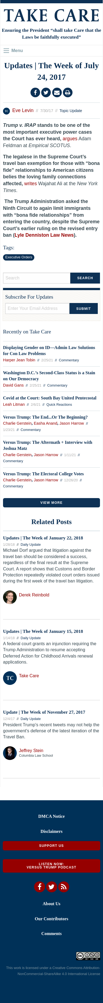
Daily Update (31, 544)
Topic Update (71, 110)
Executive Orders (18, 257)
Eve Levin (23, 110)
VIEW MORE (51, 503)
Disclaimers (52, 831)
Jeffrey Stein (31, 750)
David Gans (13, 385)
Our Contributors (51, 918)
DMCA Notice (51, 816)
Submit (83, 309)
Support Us (51, 846)
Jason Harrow (72, 423)
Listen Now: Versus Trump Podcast (51, 865)
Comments (51, 933)
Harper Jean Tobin (19, 360)
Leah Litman (14, 404)
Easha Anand (45, 423)
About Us (51, 903)
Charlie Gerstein (17, 423)
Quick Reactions (59, 404)
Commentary (69, 360)
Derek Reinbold (34, 595)
